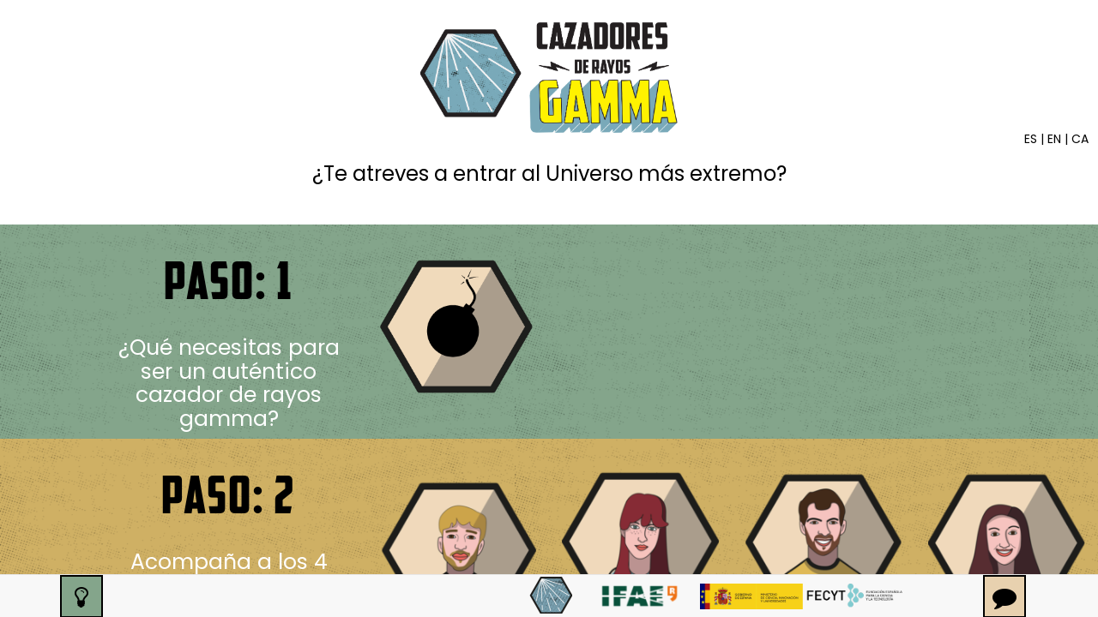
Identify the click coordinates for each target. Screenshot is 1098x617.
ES (1030, 138)
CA (1080, 138)
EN (1054, 138)
